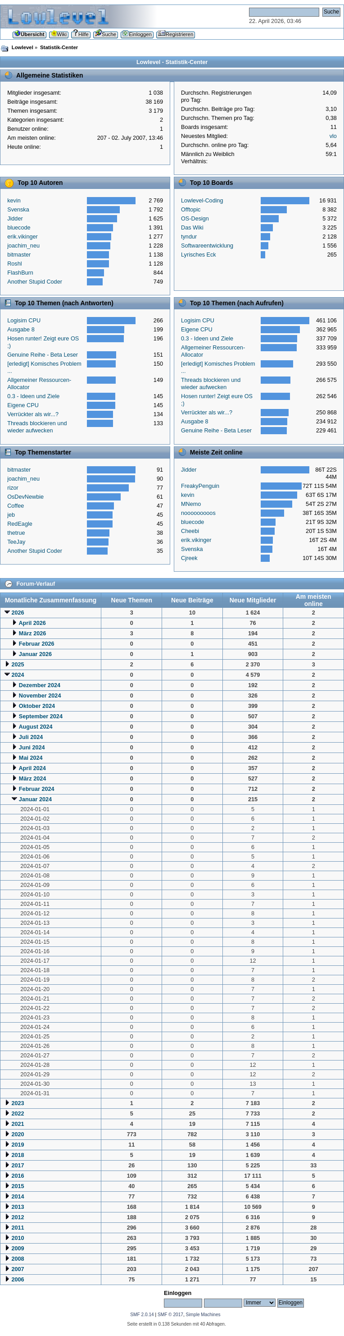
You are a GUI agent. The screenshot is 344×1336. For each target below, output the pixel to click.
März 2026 (32, 633)
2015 (17, 1186)
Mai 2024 (31, 758)
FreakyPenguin (200, 486)
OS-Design (195, 219)
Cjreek (189, 558)
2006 (17, 1279)
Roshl (14, 264)
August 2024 (35, 727)
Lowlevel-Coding (202, 200)
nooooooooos (198, 513)
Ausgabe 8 (21, 329)
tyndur (189, 237)
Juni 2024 (32, 747)
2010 (17, 1238)
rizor (12, 488)
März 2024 (32, 779)
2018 (17, 1155)
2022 (17, 1114)
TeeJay (16, 542)
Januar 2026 (35, 654)
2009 (17, 1248)
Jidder (15, 219)
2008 (17, 1259)
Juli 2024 (31, 737)
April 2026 (32, 623)
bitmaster (19, 255)
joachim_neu (23, 246)
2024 (17, 675)
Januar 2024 (35, 799)
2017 (17, 1165)
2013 (17, 1207)
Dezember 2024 (39, 685)
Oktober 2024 (37, 706)
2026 (17, 613)
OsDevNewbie (25, 497)
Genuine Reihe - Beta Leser (42, 355)
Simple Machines (203, 1314)
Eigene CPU (23, 405)
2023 (17, 1103)
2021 (17, 1124)
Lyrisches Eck (198, 255)
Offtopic (190, 210)
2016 (17, 1176)
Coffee (15, 506)
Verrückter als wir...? (33, 414)
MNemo (191, 504)
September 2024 (41, 716)
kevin (14, 200)
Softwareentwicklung (207, 246)
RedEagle (19, 524)
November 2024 (40, 696)
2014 (17, 1197)
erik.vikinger (22, 237)
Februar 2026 (36, 644)
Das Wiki (192, 228)
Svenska (18, 210)
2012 (17, 1217)
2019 (17, 1145)
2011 (17, 1228)
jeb (11, 515)
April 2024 (32, 768)
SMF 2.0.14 (142, 1314)
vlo (333, 136)
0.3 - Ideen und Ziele (33, 396)
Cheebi (190, 531)
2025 (17, 664)
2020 (17, 1134)
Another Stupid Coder (34, 282)
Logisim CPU (24, 320)
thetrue (16, 533)
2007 (17, 1269)
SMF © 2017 (170, 1314)
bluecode (18, 228)
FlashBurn (20, 273)
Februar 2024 (36, 789)
